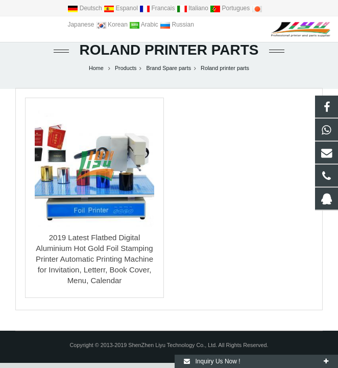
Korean (112, 24)
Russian (177, 24)
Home (96, 68)
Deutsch (85, 8)
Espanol (121, 8)
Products (126, 68)
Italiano (193, 8)
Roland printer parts (168, 50)
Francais (158, 8)
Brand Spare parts (168, 68)
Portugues (230, 8)
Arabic (144, 24)
